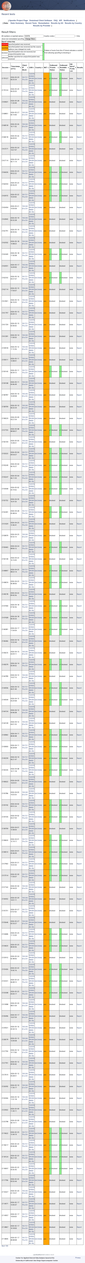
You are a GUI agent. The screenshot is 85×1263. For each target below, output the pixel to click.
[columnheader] (6, 68)
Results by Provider (41, 26)
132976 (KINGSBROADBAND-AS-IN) (32, 78)
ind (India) (38, 78)
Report (79, 78)
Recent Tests (31, 23)
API (60, 20)
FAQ (56, 20)
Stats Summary (17, 23)
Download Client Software (40, 20)
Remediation (43, 23)
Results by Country (73, 23)
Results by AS (57, 23)
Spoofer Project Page (18, 20)
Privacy (78, 1258)
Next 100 (5, 1246)
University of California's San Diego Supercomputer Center (37, 1260)
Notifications (69, 20)
